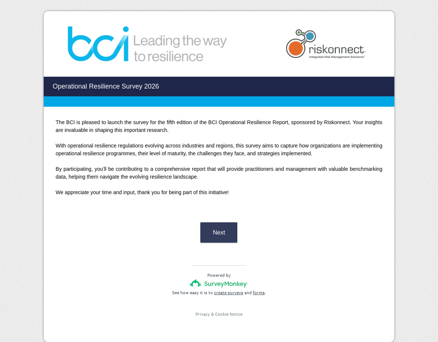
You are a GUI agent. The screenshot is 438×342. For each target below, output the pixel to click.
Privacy (202, 314)
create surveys (228, 293)
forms (259, 293)
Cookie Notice (229, 314)
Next (219, 232)
